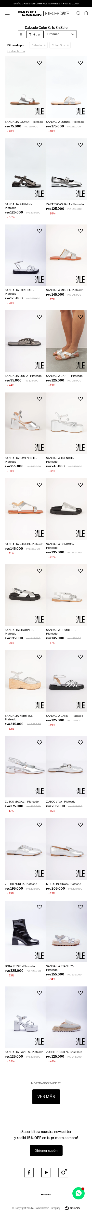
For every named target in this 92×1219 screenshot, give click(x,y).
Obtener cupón (46, 1150)
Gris (58, 45)
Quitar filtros (16, 51)
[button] (78, 13)
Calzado (37, 45)
